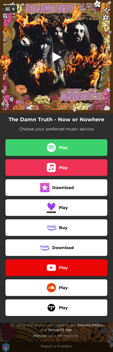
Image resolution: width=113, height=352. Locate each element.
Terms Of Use (60, 330)
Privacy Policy (90, 325)
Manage (40, 335)
